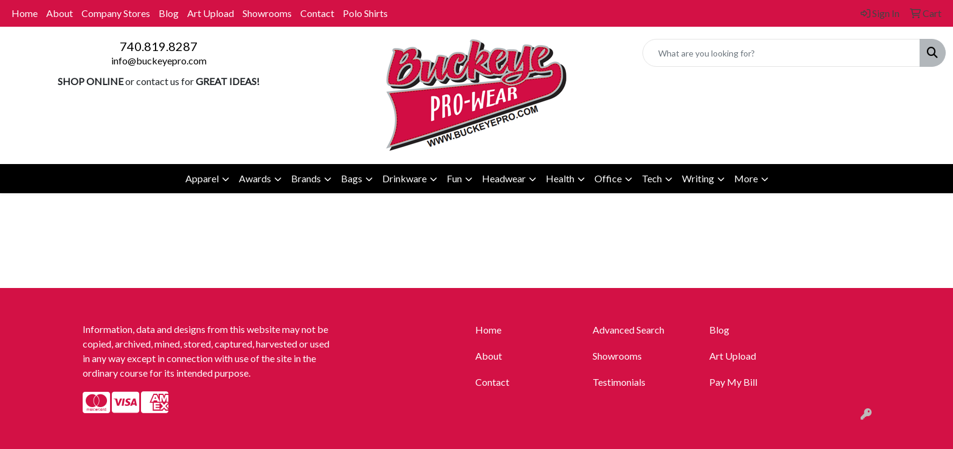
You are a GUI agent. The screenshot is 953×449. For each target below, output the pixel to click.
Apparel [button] (202, 178)
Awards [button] (255, 178)
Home (25, 13)
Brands (306, 178)
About (59, 13)
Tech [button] (652, 178)
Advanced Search (628, 329)
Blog (169, 13)
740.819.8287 (159, 46)
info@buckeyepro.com (159, 60)
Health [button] (560, 178)
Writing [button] (698, 178)
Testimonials (619, 382)
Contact (317, 13)
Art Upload (210, 13)
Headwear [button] (504, 178)
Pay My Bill (733, 382)
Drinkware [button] (404, 178)
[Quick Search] (781, 53)
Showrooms (267, 13)
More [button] (746, 178)
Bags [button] (351, 178)
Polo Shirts (365, 13)
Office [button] (608, 178)
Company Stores (115, 13)
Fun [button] (454, 178)
